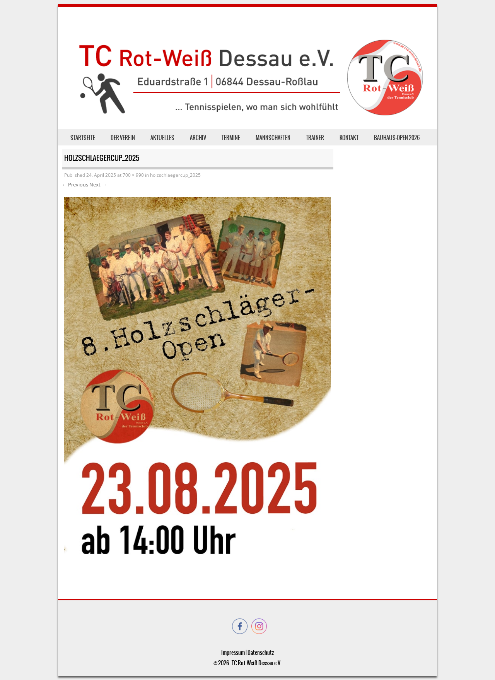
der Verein (123, 137)
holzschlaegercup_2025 (175, 175)
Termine (231, 137)
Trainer (315, 137)
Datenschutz (261, 652)
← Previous (75, 184)
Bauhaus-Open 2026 (397, 137)
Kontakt (349, 137)
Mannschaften (273, 137)
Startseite (82, 137)
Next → (98, 184)
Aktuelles (162, 137)
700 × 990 (133, 175)
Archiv (198, 137)
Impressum (233, 652)
